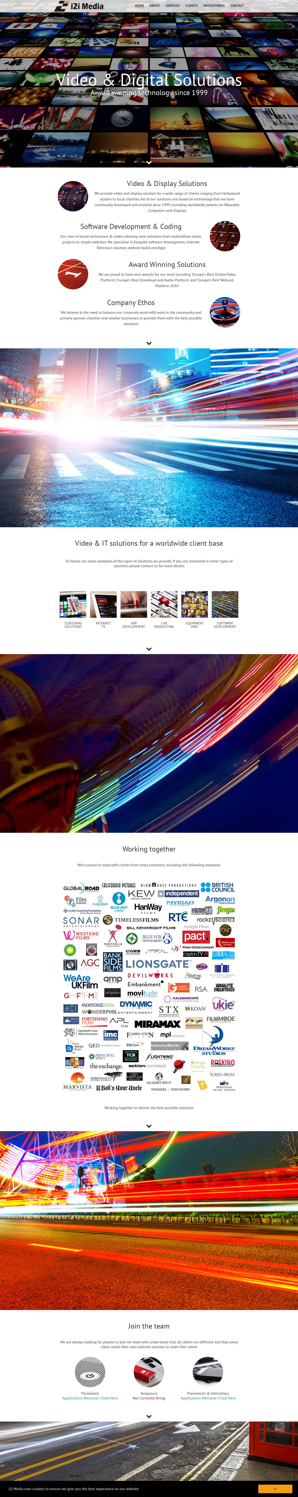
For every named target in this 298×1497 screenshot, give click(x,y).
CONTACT (237, 6)
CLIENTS (191, 6)
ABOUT (155, 6)
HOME (139, 6)
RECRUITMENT (214, 6)
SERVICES (173, 6)
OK (275, 1489)
